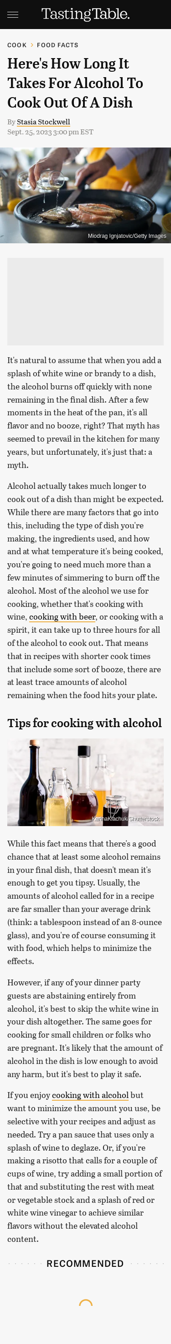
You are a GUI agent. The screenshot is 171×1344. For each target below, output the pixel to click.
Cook (17, 45)
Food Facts (57, 45)
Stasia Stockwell (43, 121)
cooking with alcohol (90, 1095)
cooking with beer (62, 616)
